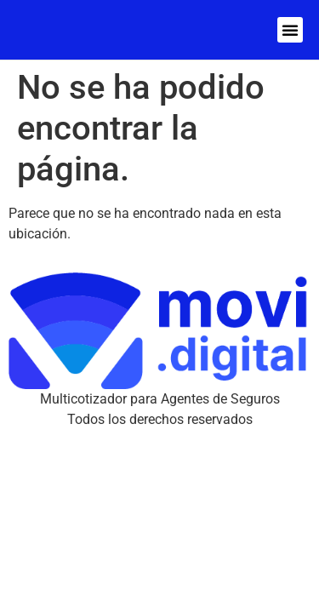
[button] (290, 30)
